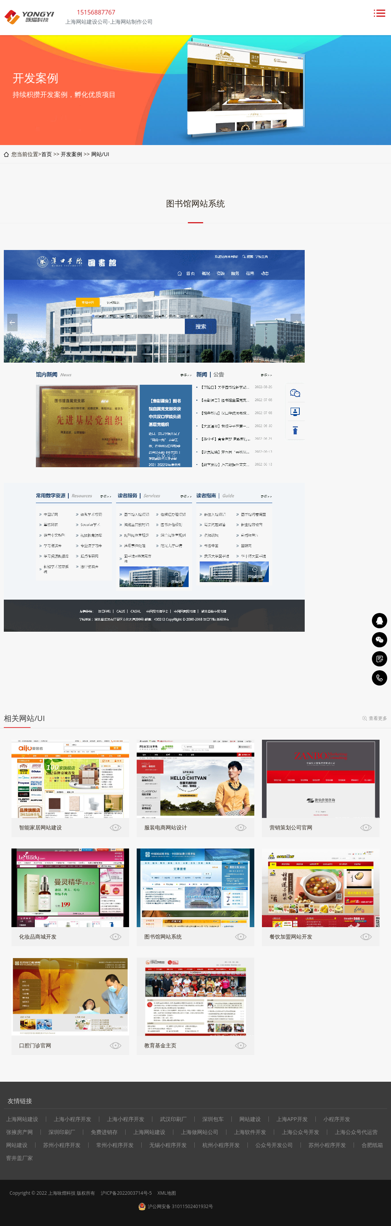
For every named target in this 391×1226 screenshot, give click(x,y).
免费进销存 (104, 1132)
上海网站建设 (149, 1132)
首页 (46, 154)
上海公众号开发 (300, 1132)
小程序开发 (336, 1119)
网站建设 (250, 1119)
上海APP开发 (292, 1119)
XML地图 (167, 1193)
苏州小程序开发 (62, 1145)
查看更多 (378, 718)
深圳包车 (213, 1119)
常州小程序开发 (115, 1145)
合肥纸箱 (372, 1145)
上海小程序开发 (72, 1119)
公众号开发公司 (274, 1145)
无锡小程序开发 (168, 1145)
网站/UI (100, 154)
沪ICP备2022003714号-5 (126, 1193)
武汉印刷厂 (173, 1119)
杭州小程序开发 (221, 1145)
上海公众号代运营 (356, 1132)
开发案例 (71, 154)
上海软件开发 (250, 1132)
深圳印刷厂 (61, 1132)
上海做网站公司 (199, 1132)
